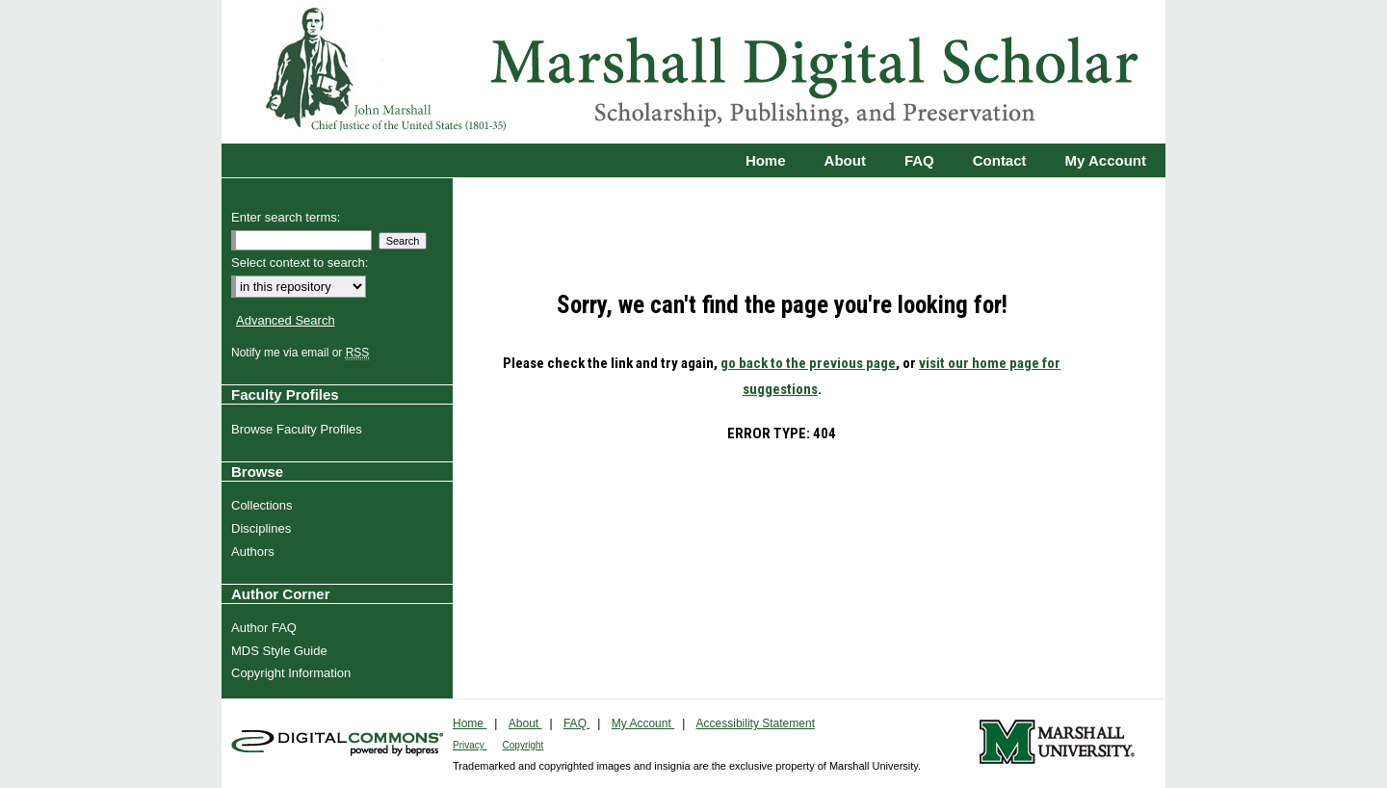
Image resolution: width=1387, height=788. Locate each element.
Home (469, 723)
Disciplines (263, 528)
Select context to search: (299, 262)
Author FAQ (266, 627)
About (525, 723)
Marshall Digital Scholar (693, 72)
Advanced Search (285, 320)
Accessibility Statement (755, 723)
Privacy (470, 745)
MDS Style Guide (281, 651)
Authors (255, 551)
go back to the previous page (808, 363)
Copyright (523, 745)
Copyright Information (293, 673)
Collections (264, 505)
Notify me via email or (302, 352)
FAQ (576, 723)
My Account (643, 723)
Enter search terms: (285, 217)
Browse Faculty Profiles (299, 429)
